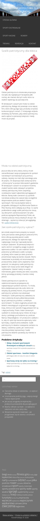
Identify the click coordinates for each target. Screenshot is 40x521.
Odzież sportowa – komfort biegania (22, 353)
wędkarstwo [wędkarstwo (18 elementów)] (8, 503)
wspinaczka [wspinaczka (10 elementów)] (24, 497)
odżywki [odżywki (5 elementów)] (28, 480)
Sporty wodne (9, 35)
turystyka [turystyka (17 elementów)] (6, 497)
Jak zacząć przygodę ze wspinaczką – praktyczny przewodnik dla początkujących (21, 402)
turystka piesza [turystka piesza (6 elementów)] (27, 495)
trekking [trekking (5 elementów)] (19, 495)
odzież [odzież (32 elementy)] (22, 480)
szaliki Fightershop (11, 222)
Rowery (24, 35)
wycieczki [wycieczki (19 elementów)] (7, 500)
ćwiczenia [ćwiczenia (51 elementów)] (8, 506)
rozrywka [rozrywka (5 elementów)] (20, 483)
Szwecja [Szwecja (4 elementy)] (4, 495)
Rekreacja (19, 43)
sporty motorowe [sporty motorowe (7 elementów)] (25, 486)
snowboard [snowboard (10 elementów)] (7, 486)
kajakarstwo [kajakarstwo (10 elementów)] (7, 477)
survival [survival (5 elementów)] (31, 492)
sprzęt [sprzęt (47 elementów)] (13, 491)
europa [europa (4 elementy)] (14, 475)
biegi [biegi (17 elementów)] (4, 474)
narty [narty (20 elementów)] (5, 480)
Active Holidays (20, 4)
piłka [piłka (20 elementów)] (34, 480)
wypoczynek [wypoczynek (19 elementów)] (26, 500)
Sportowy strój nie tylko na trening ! (22, 361)
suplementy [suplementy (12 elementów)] (22, 491)
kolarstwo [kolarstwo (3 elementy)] (22, 477)
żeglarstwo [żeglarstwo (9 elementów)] (20, 506)
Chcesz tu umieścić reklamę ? (26, 515)
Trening (6, 43)
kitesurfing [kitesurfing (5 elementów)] (16, 477)
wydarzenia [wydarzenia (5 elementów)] (16, 501)
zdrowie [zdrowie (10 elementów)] (18, 503)
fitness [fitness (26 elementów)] (21, 474)
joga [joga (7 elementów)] (35, 474)
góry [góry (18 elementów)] (27, 474)
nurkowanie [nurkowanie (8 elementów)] (12, 480)
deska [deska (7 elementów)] (9, 474)
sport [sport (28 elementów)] (15, 485)
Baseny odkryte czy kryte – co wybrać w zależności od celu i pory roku (20, 408)
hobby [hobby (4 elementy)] (32, 475)
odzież (8, 372)
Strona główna (10, 20)
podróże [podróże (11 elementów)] (5, 483)
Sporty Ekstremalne (11, 28)
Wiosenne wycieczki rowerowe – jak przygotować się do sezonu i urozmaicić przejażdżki (20, 414)
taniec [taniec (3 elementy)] (8, 495)
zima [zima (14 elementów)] (24, 503)
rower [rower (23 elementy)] (13, 483)
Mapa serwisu (8, 515)
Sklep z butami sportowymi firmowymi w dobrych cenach (19, 344)
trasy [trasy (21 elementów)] (13, 494)
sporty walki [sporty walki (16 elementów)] (25, 488)
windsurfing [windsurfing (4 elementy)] (15, 498)
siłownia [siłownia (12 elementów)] (27, 483)
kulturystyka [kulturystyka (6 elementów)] (29, 477)
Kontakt (32, 43)
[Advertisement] (20, 142)
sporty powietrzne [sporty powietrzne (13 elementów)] (10, 488)
